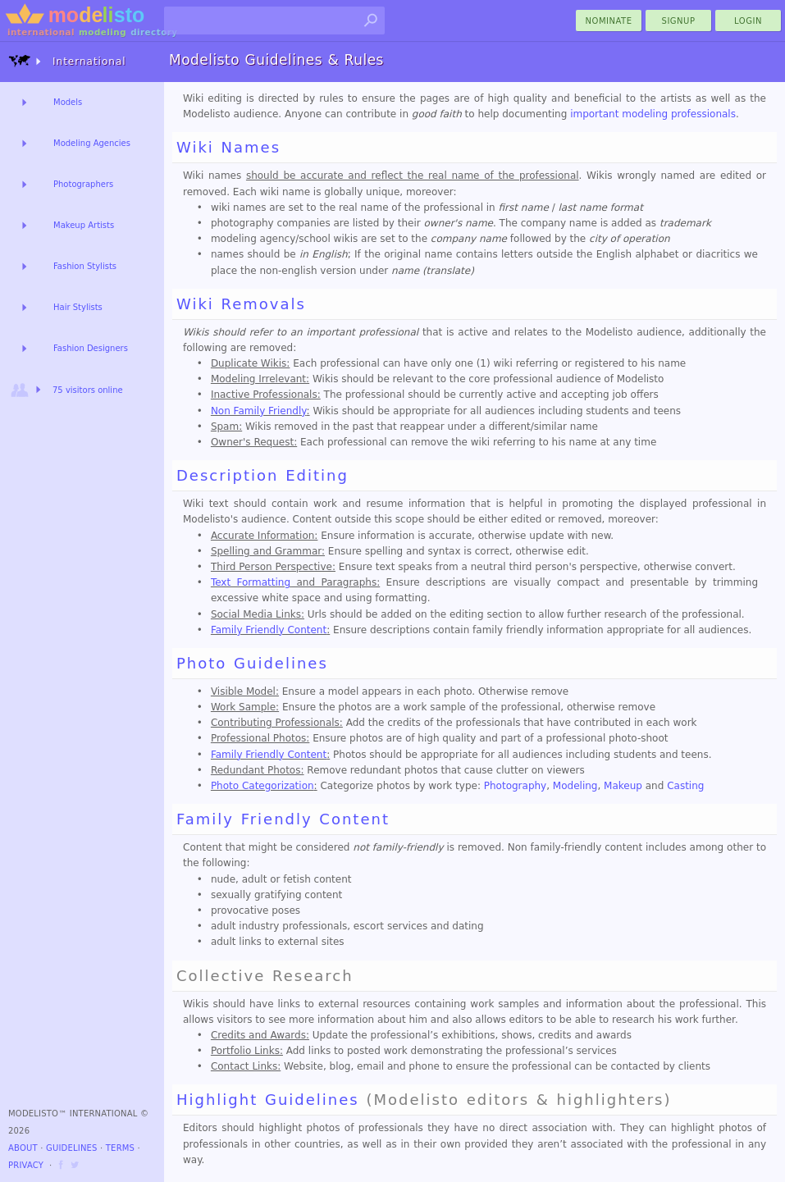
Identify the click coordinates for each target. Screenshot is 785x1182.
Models (67, 102)
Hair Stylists (78, 307)
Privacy (25, 1165)
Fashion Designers (90, 348)
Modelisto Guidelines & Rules (276, 60)
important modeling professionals (653, 114)
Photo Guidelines (252, 663)
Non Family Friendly (259, 411)
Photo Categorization (262, 786)
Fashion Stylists (84, 266)
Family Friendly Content (268, 630)
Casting (685, 786)
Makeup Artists (83, 225)
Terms (120, 1147)
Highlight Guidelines (267, 1099)
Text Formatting (250, 582)
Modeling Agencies (91, 143)
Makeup (623, 786)
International (67, 61)
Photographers (83, 184)
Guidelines (72, 1147)
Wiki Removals (241, 304)
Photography (515, 786)
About (23, 1147)
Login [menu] (748, 20)
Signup (679, 20)
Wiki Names (228, 147)
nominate (609, 20)
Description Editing (262, 475)
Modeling (575, 786)
